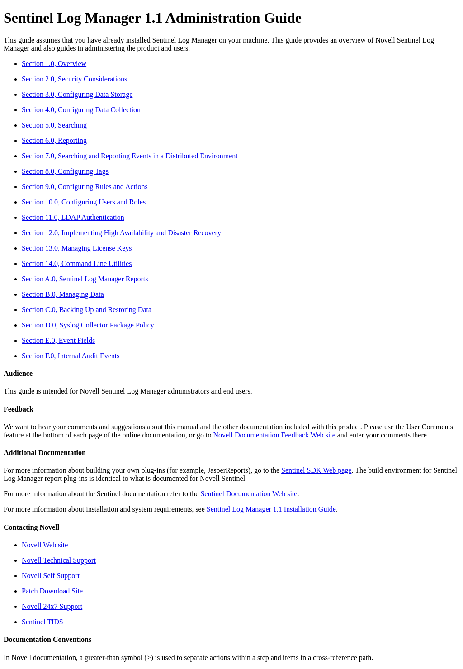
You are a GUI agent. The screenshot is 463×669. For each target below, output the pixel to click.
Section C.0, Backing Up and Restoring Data (86, 309)
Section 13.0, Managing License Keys (77, 248)
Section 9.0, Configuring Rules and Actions (85, 186)
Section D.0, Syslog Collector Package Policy (88, 325)
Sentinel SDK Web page (316, 470)
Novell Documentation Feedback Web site (274, 435)
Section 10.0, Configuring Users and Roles (84, 202)
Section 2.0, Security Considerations (74, 79)
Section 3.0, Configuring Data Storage (77, 94)
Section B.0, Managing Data (63, 294)
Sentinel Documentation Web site (248, 494)
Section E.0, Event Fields (58, 340)
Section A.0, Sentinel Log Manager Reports (85, 279)
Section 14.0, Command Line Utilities (77, 263)
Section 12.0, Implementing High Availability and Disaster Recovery (121, 233)
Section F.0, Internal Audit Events (70, 356)
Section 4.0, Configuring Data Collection (81, 110)
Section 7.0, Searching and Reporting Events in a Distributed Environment (130, 156)
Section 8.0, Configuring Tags (65, 171)
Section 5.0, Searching (54, 125)
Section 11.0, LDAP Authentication (73, 217)
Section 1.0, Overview (54, 63)
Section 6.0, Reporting (54, 140)
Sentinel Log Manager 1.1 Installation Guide (271, 509)
